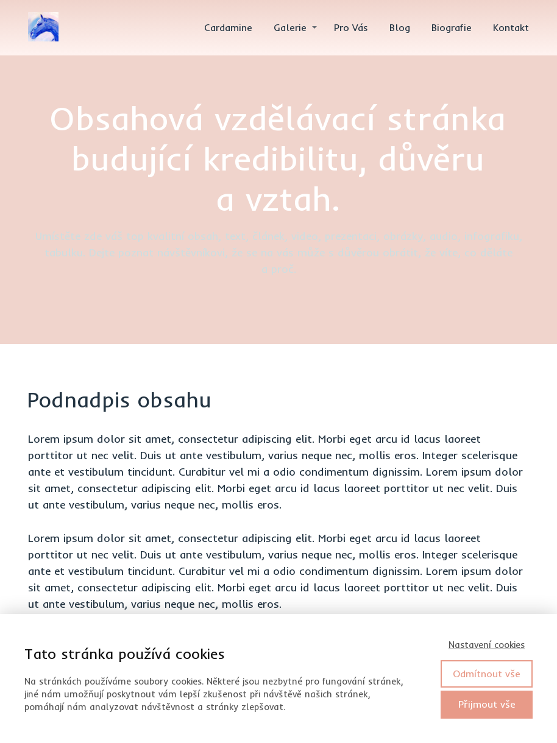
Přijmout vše (487, 704)
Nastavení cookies (487, 644)
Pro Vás (351, 27)
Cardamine (228, 27)
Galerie (290, 27)
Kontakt (511, 27)
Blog (399, 27)
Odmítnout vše (486, 673)
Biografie (451, 27)
